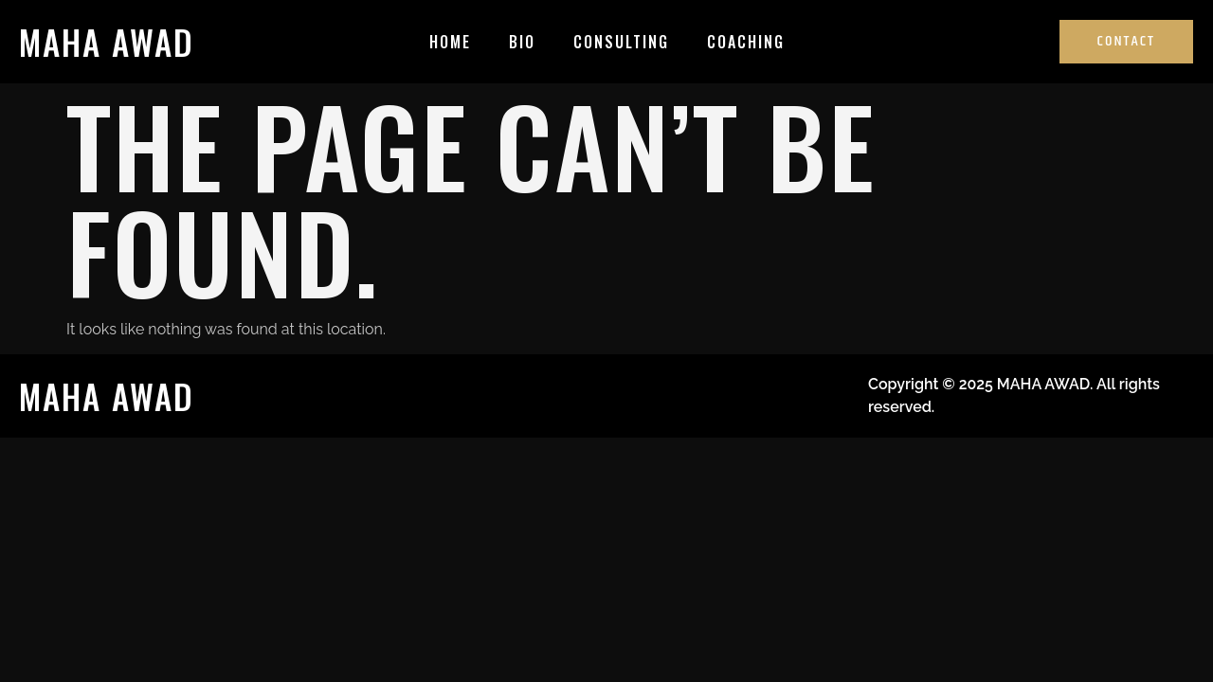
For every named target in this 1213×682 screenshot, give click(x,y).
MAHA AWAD (106, 41)
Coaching (746, 41)
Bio (522, 41)
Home (450, 41)
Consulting (621, 41)
